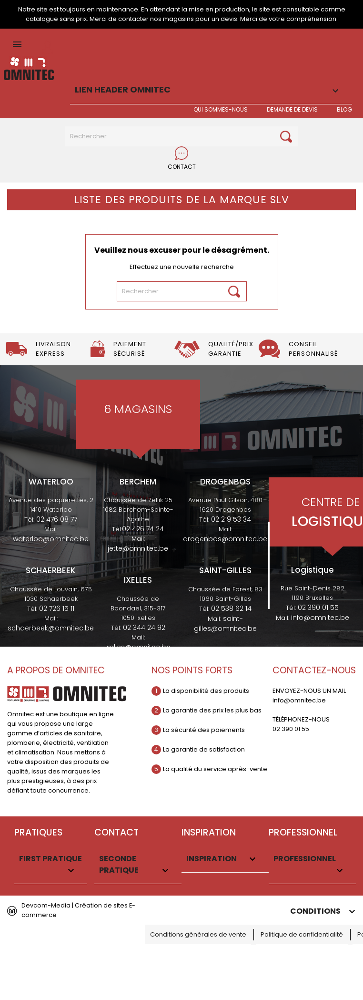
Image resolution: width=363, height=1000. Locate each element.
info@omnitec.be (320, 617)
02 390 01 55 (318, 607)
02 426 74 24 (143, 529)
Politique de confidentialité (302, 934)
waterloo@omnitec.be (51, 539)
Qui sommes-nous (220, 109)
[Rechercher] (181, 136)
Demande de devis (292, 109)
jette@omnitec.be (138, 548)
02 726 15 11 (56, 608)
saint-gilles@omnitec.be (225, 623)
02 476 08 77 (56, 519)
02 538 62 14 (231, 608)
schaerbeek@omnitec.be (51, 628)
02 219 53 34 (231, 519)
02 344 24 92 (144, 627)
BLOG (344, 109)
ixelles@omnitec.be (138, 647)
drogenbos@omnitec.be (225, 539)
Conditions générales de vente (198, 934)
